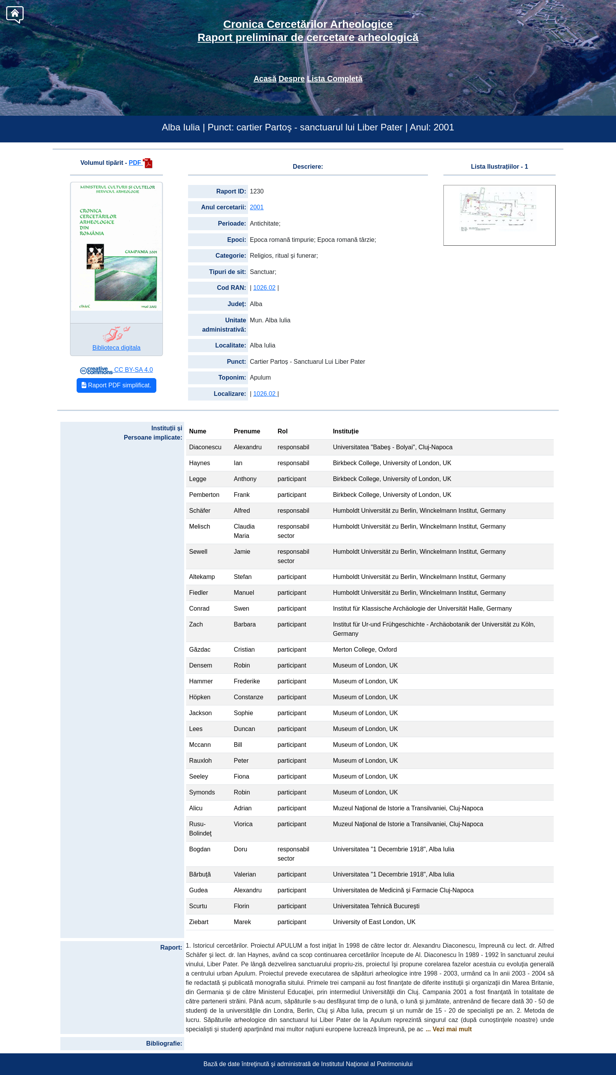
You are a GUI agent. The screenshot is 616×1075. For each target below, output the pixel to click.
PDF (140, 162)
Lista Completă (334, 78)
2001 (257, 207)
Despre (292, 78)
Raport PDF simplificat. (116, 385)
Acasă (264, 78)
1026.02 (264, 287)
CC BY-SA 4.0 (116, 369)
